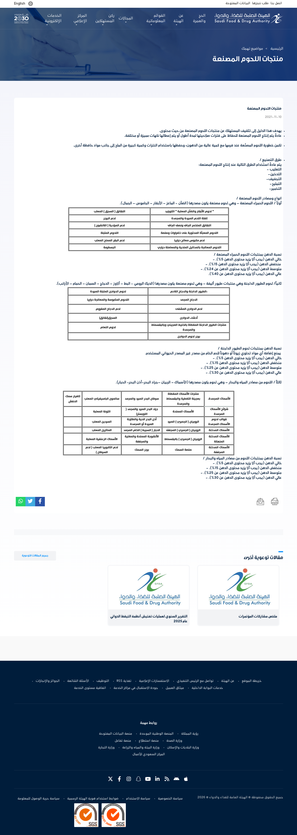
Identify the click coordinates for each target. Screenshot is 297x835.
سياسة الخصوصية (170, 798)
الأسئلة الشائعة (78, 681)
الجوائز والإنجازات (48, 681)
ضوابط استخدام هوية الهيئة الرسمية (93, 798)
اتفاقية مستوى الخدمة (90, 688)
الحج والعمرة (199, 18)
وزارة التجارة (106, 747)
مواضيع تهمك (252, 48)
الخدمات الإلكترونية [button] (53, 18)
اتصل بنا (276, 3)
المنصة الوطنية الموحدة (157, 733)
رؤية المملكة (189, 733)
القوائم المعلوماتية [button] (155, 18)
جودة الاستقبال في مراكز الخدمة (135, 688)
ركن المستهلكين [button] (104, 18)
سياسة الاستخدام (138, 798)
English (19, 3)
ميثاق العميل (175, 688)
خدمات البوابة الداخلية (207, 688)
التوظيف (102, 681)
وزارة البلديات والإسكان (183, 747)
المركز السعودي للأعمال (148, 754)
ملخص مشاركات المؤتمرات (258, 616)
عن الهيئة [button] (178, 18)
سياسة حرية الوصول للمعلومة (38, 798)
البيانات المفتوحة (237, 3)
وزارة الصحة (174, 740)
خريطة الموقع (252, 681)
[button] (30, 3)
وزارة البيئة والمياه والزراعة (141, 747)
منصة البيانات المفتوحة (115, 733)
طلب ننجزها (260, 3)
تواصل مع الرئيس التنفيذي (195, 681)
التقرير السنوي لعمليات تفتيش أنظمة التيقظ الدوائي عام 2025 (148, 619)
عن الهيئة (227, 681)
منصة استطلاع (149, 740)
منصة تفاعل (123, 740)
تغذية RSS (124, 681)
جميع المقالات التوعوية (35, 555)
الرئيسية (276, 48)
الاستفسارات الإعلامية (154, 681)
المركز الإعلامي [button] (80, 18)
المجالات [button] (126, 18)
